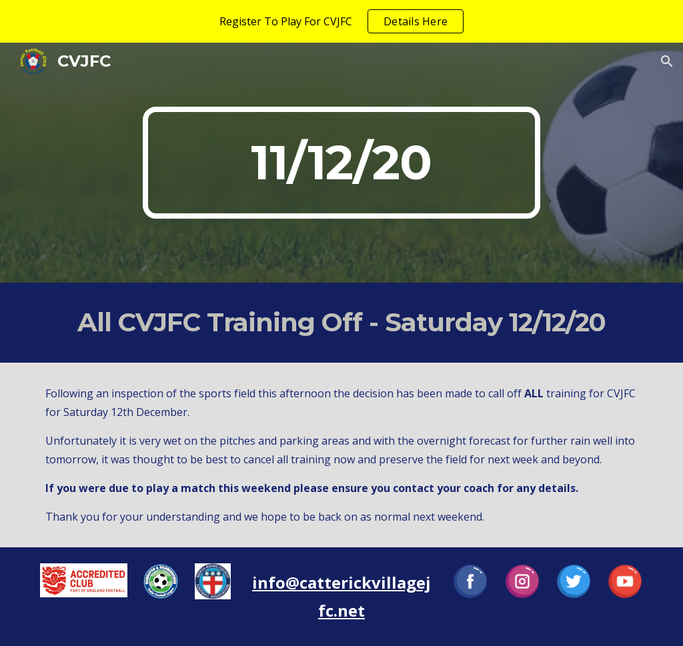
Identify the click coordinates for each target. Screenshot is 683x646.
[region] (341, 21)
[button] (667, 61)
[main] (341, 163)
